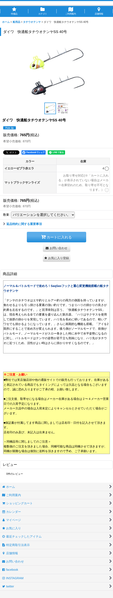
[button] (50, 108)
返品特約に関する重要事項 (22, 224)
